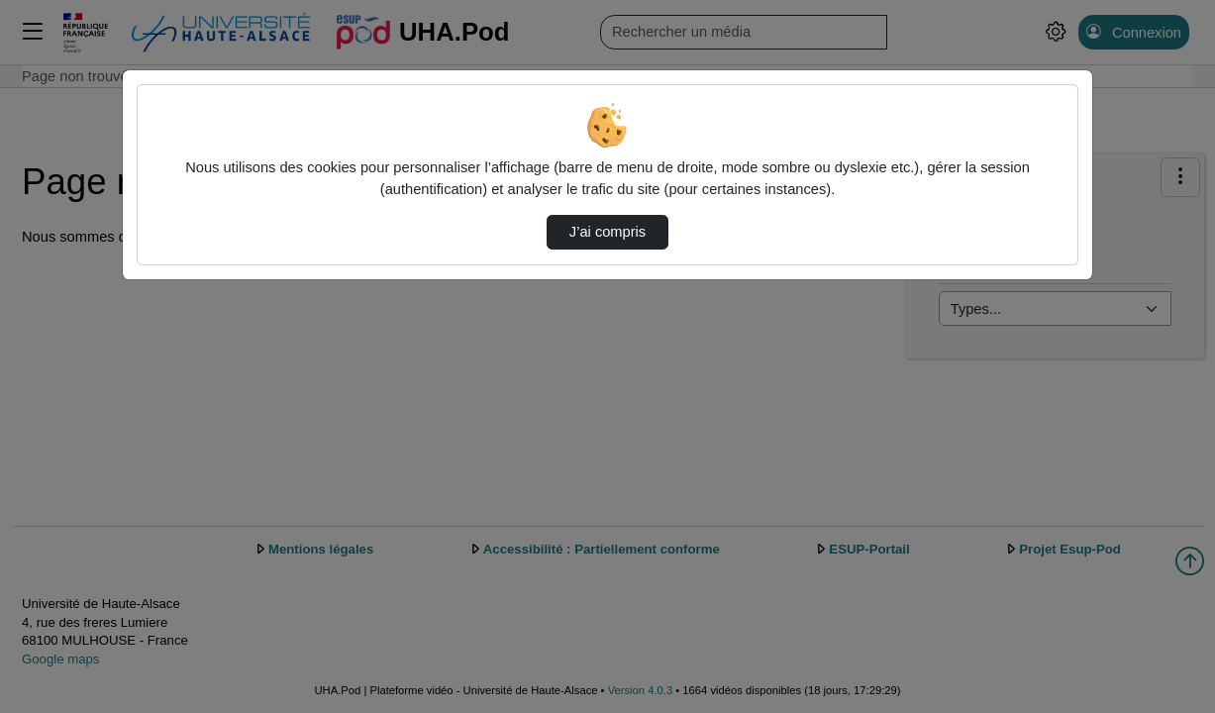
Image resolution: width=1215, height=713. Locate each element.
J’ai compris (607, 232)
